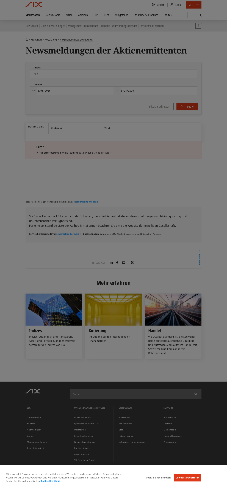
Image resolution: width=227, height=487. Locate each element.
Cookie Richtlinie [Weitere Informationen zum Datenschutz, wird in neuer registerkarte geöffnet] (50, 481)
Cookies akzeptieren (187, 477)
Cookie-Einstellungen (158, 477)
